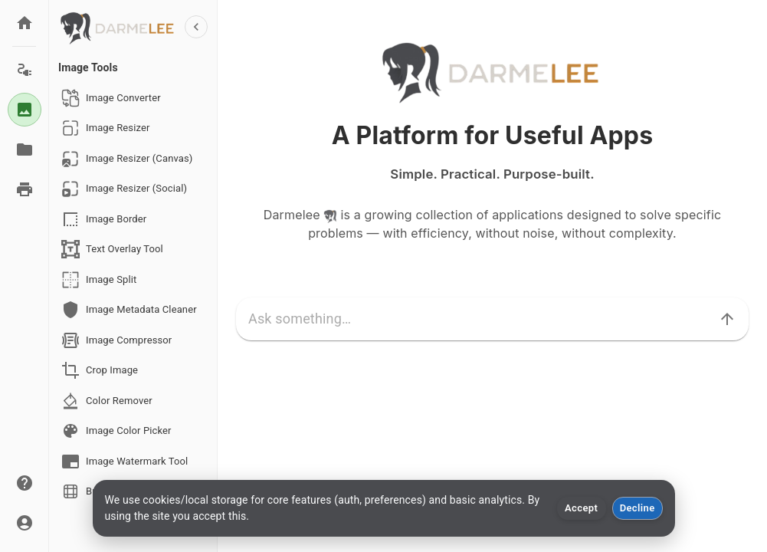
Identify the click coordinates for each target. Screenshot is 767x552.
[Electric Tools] (24, 70)
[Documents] (24, 149)
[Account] (24, 523)
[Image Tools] (24, 110)
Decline (637, 508)
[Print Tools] (24, 189)
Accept (581, 508)
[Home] (24, 23)
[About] (24, 483)
